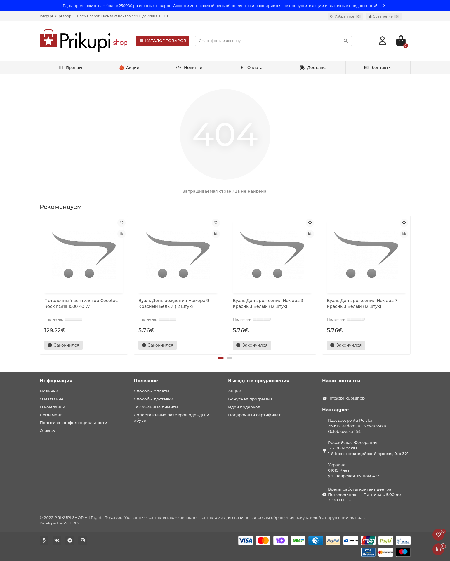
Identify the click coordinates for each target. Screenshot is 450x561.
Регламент (51, 414)
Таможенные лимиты (156, 406)
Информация (56, 380)
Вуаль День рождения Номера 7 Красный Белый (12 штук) (362, 303)
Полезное (146, 380)
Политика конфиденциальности (73, 422)
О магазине (51, 399)
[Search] (273, 41)
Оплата (251, 67)
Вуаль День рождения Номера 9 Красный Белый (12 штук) (173, 303)
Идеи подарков (244, 406)
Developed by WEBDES (59, 523)
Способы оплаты (151, 391)
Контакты (378, 67)
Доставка (313, 67)
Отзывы (48, 430)
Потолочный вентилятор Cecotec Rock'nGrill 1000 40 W (81, 303)
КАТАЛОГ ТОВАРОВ (163, 40)
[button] (221, 358)
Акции (234, 391)
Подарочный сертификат (254, 414)
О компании (52, 406)
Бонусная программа (250, 399)
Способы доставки (153, 399)
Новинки (189, 67)
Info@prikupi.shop (55, 16)
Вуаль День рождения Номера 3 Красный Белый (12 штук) (268, 303)
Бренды (70, 67)
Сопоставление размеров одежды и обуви (171, 417)
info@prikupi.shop (347, 398)
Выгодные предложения (258, 380)
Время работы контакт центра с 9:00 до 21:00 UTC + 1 (122, 16)
